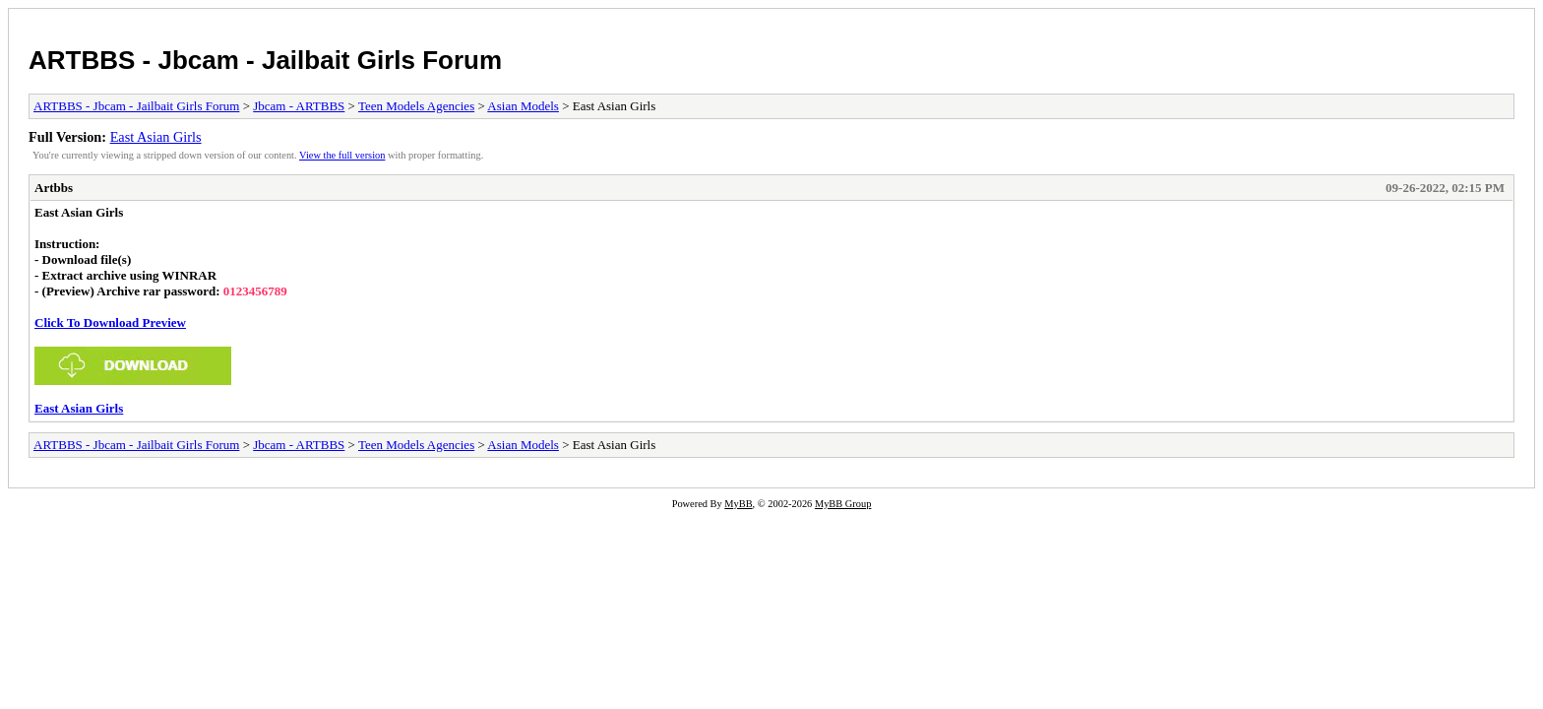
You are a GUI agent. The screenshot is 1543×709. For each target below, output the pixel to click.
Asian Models (523, 105)
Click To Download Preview (110, 322)
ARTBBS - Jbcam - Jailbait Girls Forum (265, 60)
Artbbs (53, 187)
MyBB (738, 503)
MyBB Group (843, 503)
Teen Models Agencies (416, 105)
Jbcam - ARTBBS (298, 105)
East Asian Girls (156, 137)
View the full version (342, 155)
